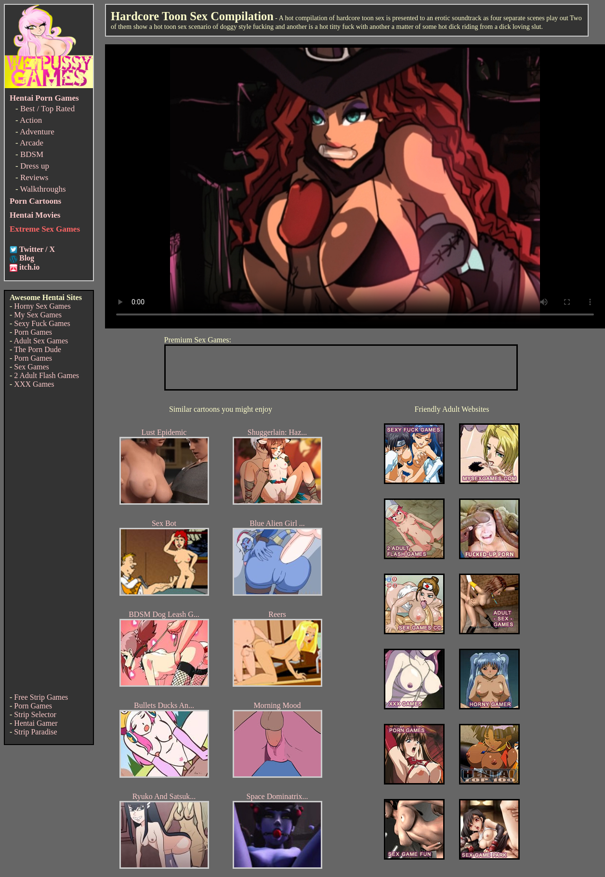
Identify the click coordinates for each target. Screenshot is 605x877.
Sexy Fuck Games (42, 323)
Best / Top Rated (47, 108)
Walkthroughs (43, 189)
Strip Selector (35, 714)
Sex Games (31, 367)
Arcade (31, 142)
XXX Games (34, 384)
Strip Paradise (35, 732)
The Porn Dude (37, 349)
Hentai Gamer (35, 723)
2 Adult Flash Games (46, 375)
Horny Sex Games (42, 306)
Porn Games (33, 332)
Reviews (34, 177)
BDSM (31, 154)
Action (31, 120)
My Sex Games (38, 315)
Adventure (37, 131)
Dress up (34, 165)
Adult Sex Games (40, 341)
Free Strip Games (41, 697)
